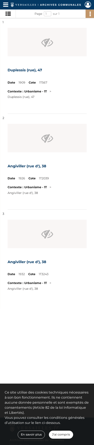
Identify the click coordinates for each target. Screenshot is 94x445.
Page (38, 14)
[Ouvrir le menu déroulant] (5, 5)
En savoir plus (31, 434)
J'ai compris (61, 434)
